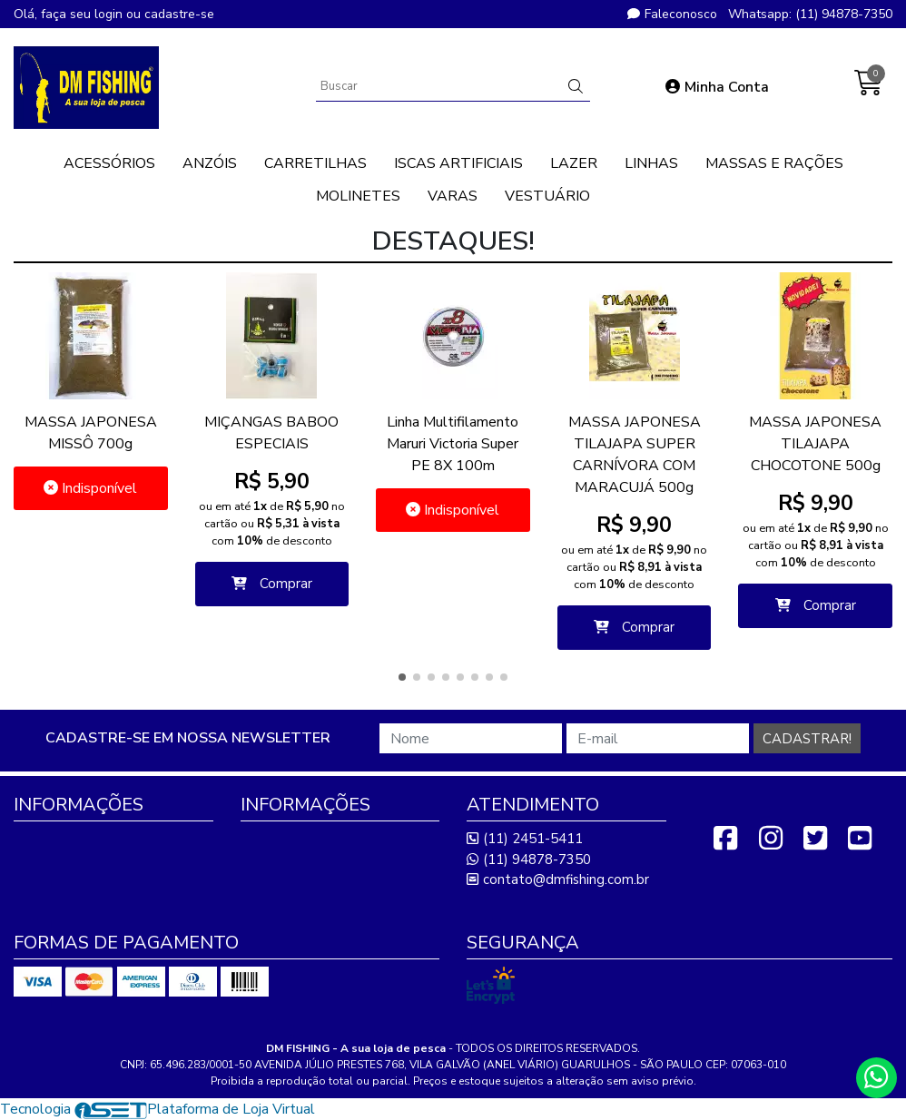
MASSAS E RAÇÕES (774, 163)
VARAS (453, 196)
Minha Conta (717, 87)
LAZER (573, 163)
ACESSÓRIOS (109, 163)
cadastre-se (179, 14)
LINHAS (651, 163)
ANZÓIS (209, 163)
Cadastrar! (807, 739)
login (110, 14)
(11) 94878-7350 (529, 859)
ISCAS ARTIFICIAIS (458, 163)
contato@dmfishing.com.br (558, 879)
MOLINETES (358, 196)
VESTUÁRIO (547, 196)
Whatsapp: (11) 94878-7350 (810, 14)
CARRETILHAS (315, 163)
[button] (402, 677)
